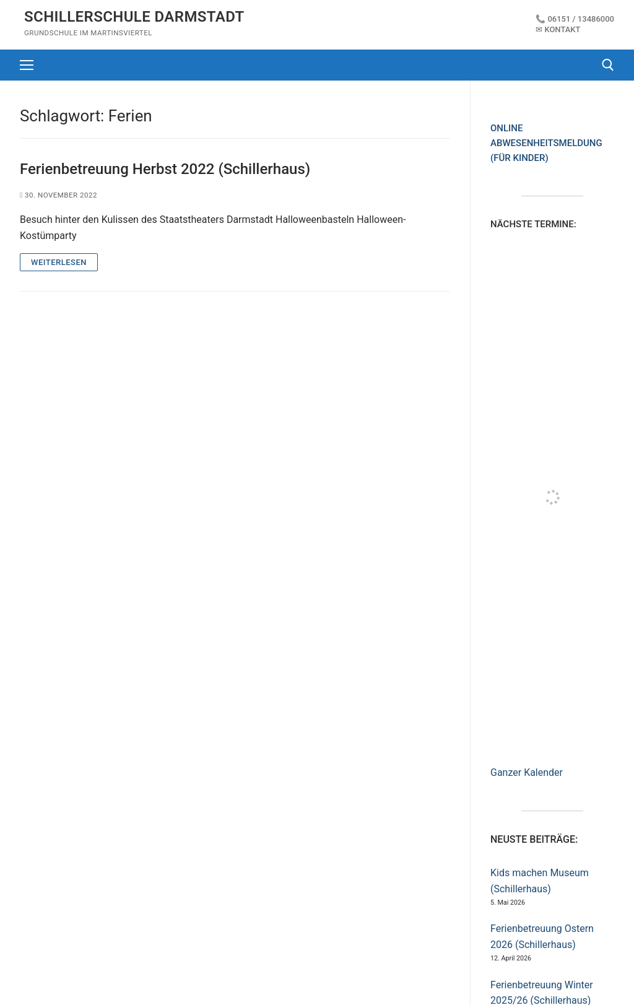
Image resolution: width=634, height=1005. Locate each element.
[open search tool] (608, 65)
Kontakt (562, 29)
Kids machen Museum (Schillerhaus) (539, 881)
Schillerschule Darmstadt (134, 16)
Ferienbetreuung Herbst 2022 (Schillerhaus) (165, 169)
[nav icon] (26, 65)
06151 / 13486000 (580, 19)
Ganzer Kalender (526, 772)
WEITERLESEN (59, 262)
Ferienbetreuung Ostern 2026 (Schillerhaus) (542, 937)
